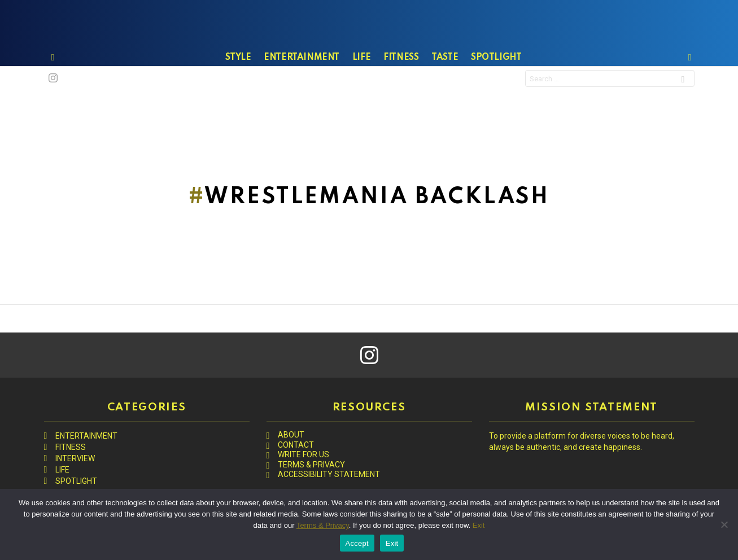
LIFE (361, 85)
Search (682, 108)
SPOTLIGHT (496, 85)
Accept (357, 543)
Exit (479, 525)
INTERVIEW (75, 458)
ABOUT (291, 434)
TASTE (444, 85)
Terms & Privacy (322, 525)
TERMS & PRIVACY (311, 464)
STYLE (238, 85)
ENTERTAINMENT (301, 85)
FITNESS (400, 85)
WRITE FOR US (303, 454)
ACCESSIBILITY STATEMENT (329, 474)
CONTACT (296, 444)
